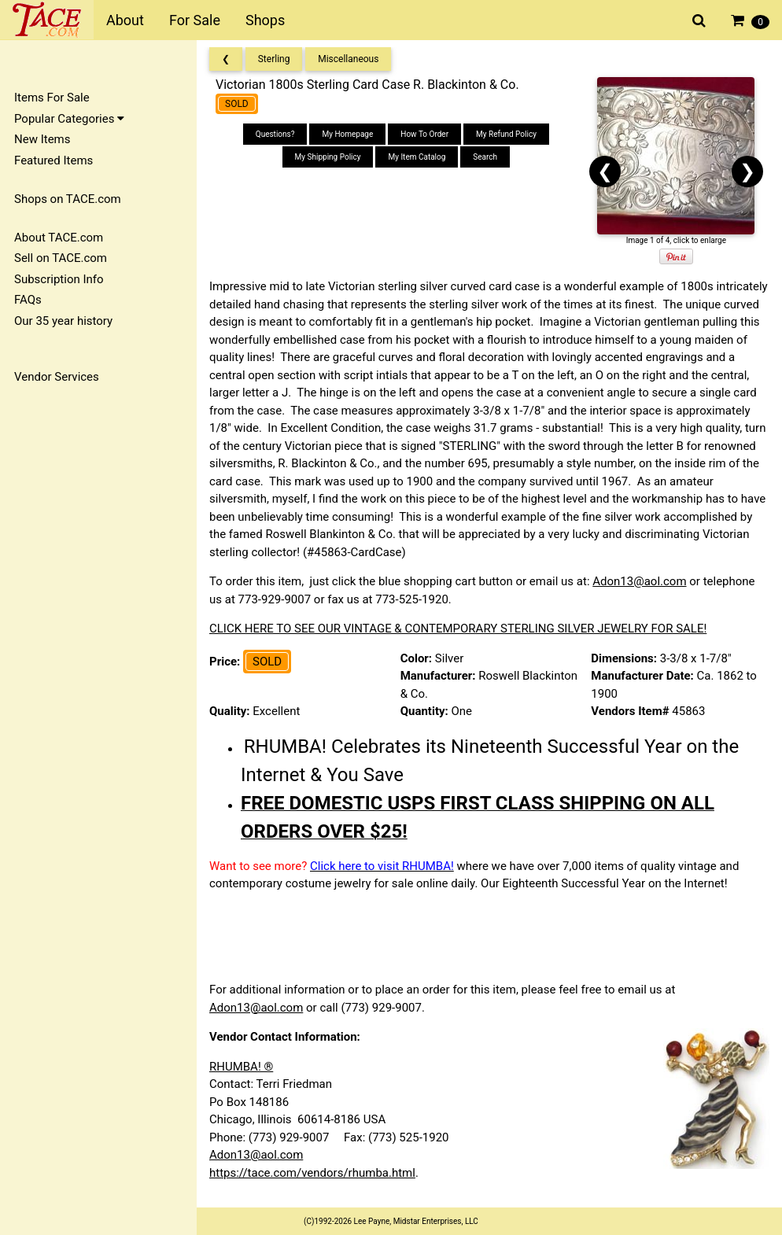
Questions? (275, 134)
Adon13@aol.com (639, 581)
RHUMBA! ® (241, 1067)
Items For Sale (52, 97)
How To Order (424, 134)
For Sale (194, 20)
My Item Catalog (416, 157)
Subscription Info (59, 279)
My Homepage (347, 134)
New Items (42, 139)
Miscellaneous (348, 59)
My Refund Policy (506, 134)
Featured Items (53, 160)
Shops (265, 20)
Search (485, 157)
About (125, 20)
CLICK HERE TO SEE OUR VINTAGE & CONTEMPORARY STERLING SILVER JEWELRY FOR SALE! (457, 628)
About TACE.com (58, 237)
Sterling (274, 59)
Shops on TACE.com (67, 199)
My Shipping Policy (328, 157)
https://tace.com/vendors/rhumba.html (312, 1173)
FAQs (28, 300)
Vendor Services (56, 377)
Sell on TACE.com (60, 258)
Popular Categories (69, 119)
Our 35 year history (63, 321)
